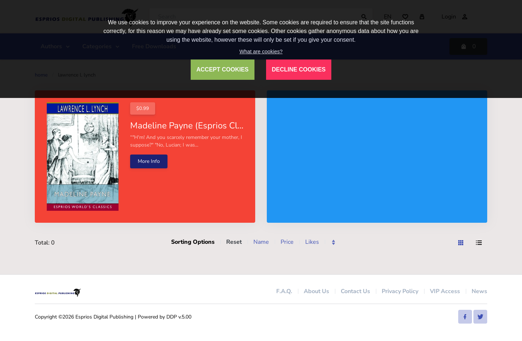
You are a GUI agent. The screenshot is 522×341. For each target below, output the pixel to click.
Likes (312, 242)
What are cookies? (260, 51)
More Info (149, 161)
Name (261, 242)
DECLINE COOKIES (299, 69)
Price (287, 242)
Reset (234, 242)
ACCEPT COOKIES (222, 69)
